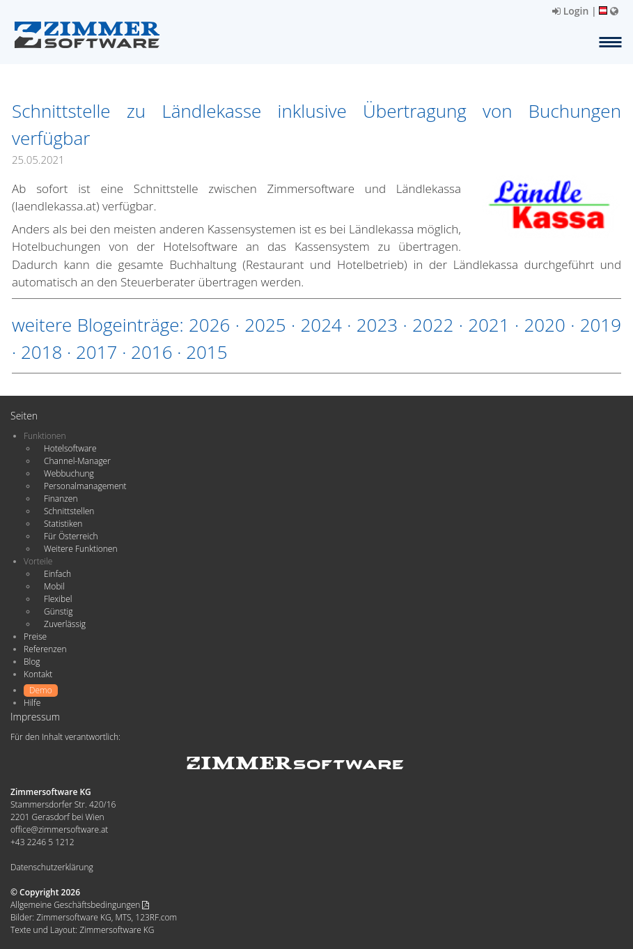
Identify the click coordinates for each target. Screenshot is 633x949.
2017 (96, 351)
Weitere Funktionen (81, 549)
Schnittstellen (69, 511)
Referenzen (45, 649)
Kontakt (38, 674)
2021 (488, 324)
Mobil (54, 586)
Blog (32, 662)
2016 (151, 351)
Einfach (57, 574)
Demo (40, 690)
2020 (544, 324)
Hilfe (32, 703)
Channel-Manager (77, 461)
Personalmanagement (85, 486)
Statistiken (63, 524)
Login (570, 10)
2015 (206, 351)
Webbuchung (69, 473)
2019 (600, 324)
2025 (265, 324)
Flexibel (58, 599)
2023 (377, 324)
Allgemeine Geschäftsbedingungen (79, 905)
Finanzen (60, 498)
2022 (432, 324)
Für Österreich (71, 536)
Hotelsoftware (70, 448)
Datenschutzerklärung (51, 867)
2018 (41, 351)
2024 (320, 324)
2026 (209, 324)
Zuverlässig (65, 624)
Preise (35, 636)
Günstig (58, 611)
